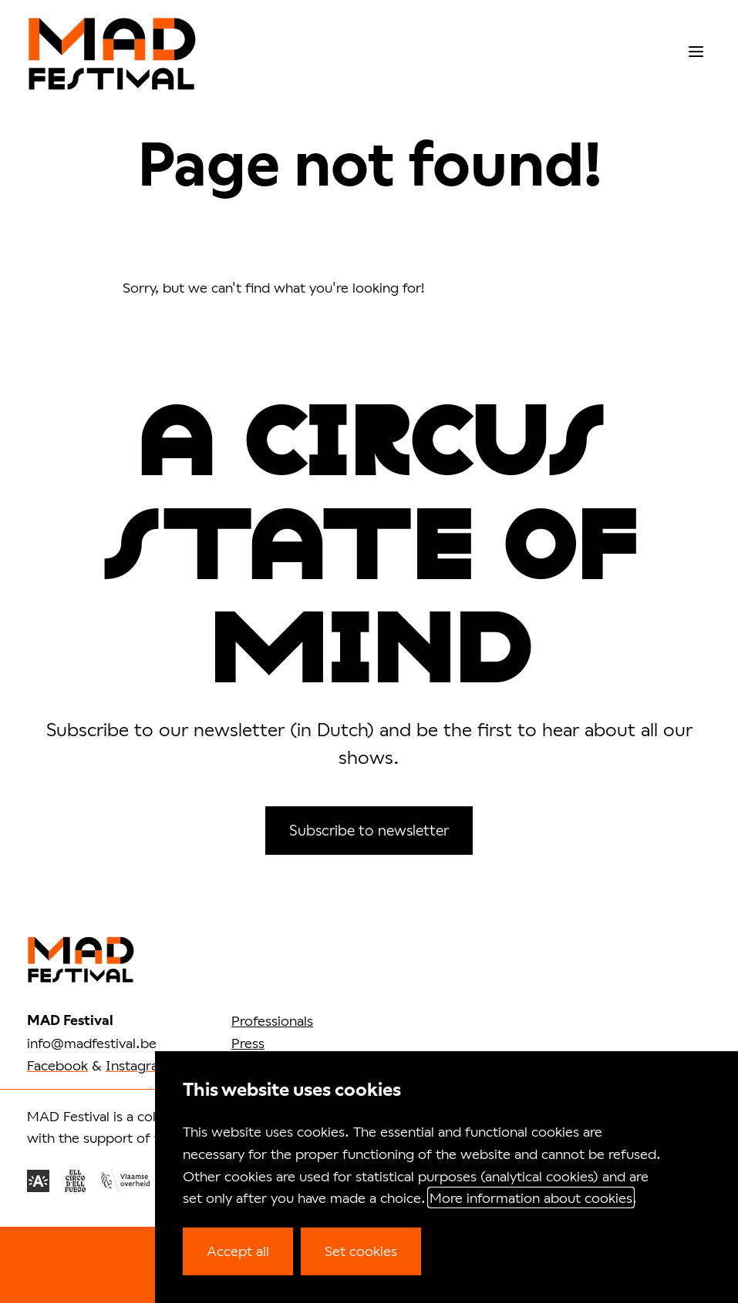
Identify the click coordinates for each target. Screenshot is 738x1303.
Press (248, 1042)
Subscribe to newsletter (369, 830)
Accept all (238, 1250)
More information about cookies (531, 1197)
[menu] (696, 52)
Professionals (272, 1020)
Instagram (138, 1065)
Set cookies (361, 1250)
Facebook (57, 1065)
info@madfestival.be (92, 1042)
